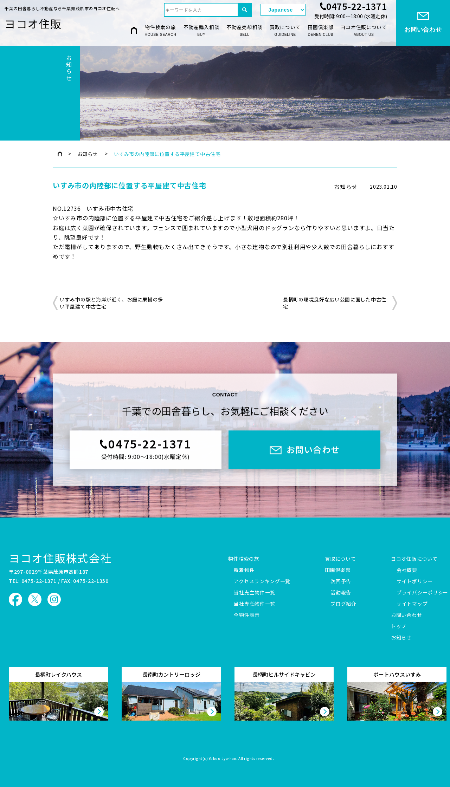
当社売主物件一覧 (254, 593)
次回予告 (340, 581)
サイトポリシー (415, 581)
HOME (133, 30)
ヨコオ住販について (364, 31)
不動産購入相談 (202, 31)
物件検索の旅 (160, 31)
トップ (398, 626)
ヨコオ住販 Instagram (54, 599)
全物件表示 (247, 615)
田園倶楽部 (320, 31)
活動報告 (340, 593)
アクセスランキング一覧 (262, 581)
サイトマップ (412, 604)
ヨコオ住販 (33, 23)
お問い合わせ (406, 615)
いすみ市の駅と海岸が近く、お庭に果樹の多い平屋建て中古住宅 (111, 303)
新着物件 (244, 570)
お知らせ (87, 153)
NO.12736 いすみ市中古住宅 (93, 208)
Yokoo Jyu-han (223, 759)
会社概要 (407, 570)
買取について (285, 31)
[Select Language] (283, 10)
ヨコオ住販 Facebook (15, 599)
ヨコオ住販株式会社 (60, 558)
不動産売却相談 (244, 31)
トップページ (60, 153)
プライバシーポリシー (422, 593)
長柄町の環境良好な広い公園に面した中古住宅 (334, 303)
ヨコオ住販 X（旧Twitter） (34, 599)
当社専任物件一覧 (254, 604)
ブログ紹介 (343, 604)
